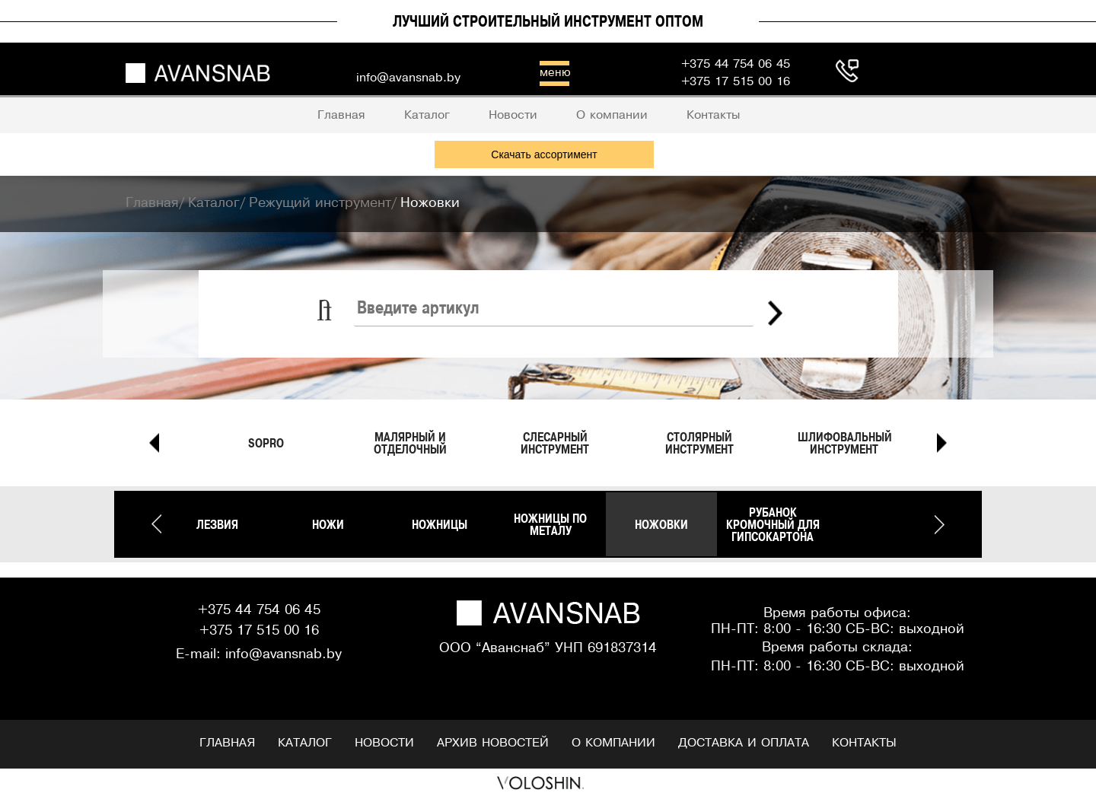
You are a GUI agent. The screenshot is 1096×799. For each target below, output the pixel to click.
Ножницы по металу (550, 524)
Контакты (864, 743)
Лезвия (217, 524)
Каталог (305, 743)
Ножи (328, 524)
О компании (613, 743)
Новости (384, 743)
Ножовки (661, 524)
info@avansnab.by (283, 654)
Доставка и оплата (743, 743)
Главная (227, 743)
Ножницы (439, 524)
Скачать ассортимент (544, 154)
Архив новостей (493, 743)
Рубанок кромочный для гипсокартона (773, 524)
